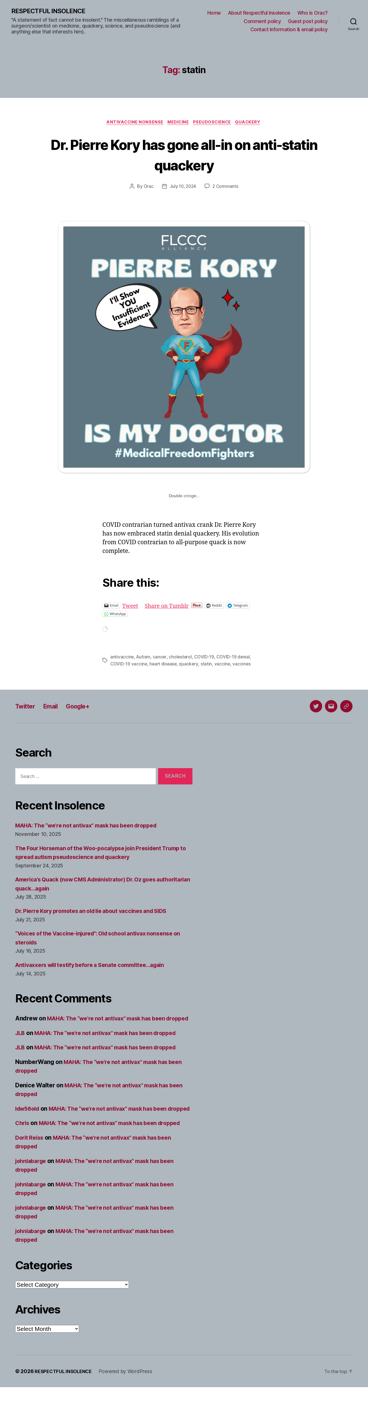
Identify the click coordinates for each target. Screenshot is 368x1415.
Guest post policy (308, 21)
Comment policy (262, 21)
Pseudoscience (213, 123)
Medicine (178, 123)
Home (214, 13)
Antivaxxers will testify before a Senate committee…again (96, 966)
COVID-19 (205, 658)
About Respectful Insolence (259, 13)
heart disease (164, 665)
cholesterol (181, 658)
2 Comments (226, 187)
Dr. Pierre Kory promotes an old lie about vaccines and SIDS (98, 912)
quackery (190, 665)
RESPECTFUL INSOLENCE (51, 11)
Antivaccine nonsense (132, 123)
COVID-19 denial (235, 658)
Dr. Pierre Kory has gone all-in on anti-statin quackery (184, 155)
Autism (143, 658)
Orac (147, 187)
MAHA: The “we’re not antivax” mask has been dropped (92, 826)
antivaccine (122, 658)
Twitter (26, 707)
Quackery (251, 123)
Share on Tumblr (170, 606)
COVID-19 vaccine (129, 665)
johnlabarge (32, 1188)
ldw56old (28, 1118)
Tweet (131, 606)
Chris (23, 1142)
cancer (160, 658)
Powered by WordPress (130, 1399)
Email (54, 707)
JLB (20, 1043)
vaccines (244, 665)
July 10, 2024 (183, 187)
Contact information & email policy (289, 30)
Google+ (84, 707)
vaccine (224, 665)
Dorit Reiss (30, 1165)
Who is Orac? (312, 13)
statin (208, 665)
